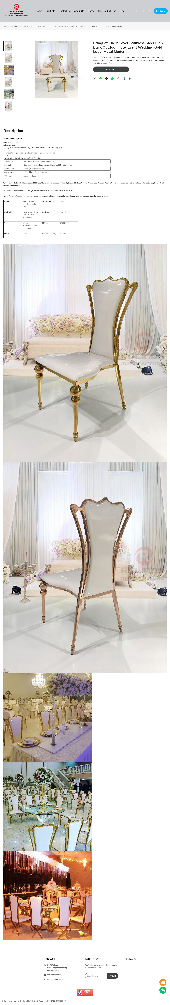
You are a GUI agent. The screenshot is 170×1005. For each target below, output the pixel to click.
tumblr (124, 78)
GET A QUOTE (111, 69)
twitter (106, 78)
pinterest (118, 78)
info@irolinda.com (54, 975)
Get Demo (160, 11)
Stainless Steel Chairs (31, 26)
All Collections (15, 26)
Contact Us (64, 11)
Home (39, 11)
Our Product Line (107, 11)
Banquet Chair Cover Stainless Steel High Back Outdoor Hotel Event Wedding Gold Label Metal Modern (82, 26)
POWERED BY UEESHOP (56, 1001)
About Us (79, 11)
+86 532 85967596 (54, 979)
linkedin (130, 78)
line (101, 78)
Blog (122, 11)
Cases (91, 11)
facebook (95, 78)
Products (50, 11)
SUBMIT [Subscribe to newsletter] (112, 976)
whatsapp (112, 78)
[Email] (96, 976)
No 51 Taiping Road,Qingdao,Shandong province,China (57, 967)
